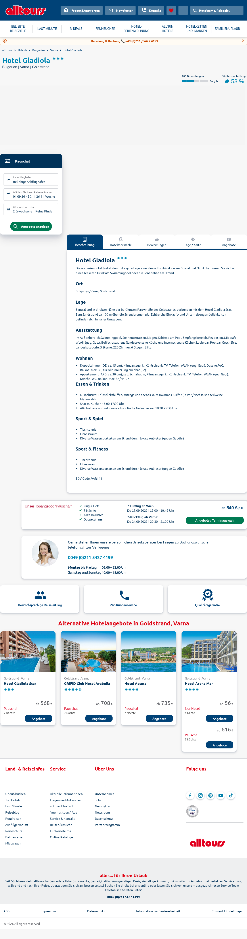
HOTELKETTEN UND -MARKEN (196, 29)
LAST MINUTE (47, 28)
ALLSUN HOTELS (167, 29)
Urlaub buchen (15, 797)
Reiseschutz (13, 834)
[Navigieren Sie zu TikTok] (231, 799)
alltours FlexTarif (61, 809)
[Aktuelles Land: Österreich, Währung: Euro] (183, 10)
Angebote (229, 245)
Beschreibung (84, 245)
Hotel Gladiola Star (20, 686)
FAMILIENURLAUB (227, 28)
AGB (7, 908)
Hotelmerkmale (121, 245)
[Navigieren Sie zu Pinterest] (210, 799)
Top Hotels (12, 803)
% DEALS (76, 28)
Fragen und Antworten (66, 803)
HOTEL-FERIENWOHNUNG (136, 29)
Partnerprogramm (107, 828)
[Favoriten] (171, 10)
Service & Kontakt (62, 822)
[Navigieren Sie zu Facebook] (190, 799)
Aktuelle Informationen (66, 797)
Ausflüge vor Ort (16, 828)
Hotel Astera (135, 686)
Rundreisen (13, 822)
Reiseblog (12, 816)
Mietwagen (13, 846)
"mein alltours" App (63, 816)
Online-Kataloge (61, 840)
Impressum (48, 908)
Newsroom (102, 816)
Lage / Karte (192, 245)
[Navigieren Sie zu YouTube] (221, 799)
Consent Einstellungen (227, 908)
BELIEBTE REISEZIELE (18, 29)
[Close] (243, 40)
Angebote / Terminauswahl (214, 523)
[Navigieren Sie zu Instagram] (200, 799)
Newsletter (103, 809)
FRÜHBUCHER (105, 28)
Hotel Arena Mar (199, 686)
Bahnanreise (14, 840)
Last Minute (13, 809)
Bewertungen (157, 245)
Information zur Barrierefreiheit (158, 908)
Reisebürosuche (61, 828)
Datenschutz (104, 822)
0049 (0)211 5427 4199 (90, 560)
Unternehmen (105, 797)
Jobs (98, 803)
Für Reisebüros (60, 834)
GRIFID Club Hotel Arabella (87, 686)
